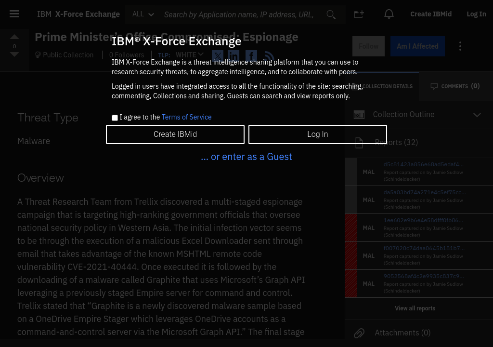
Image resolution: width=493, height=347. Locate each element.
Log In (317, 134)
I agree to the (165, 117)
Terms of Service (187, 117)
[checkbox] (115, 118)
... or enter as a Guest (246, 156)
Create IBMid (175, 134)
